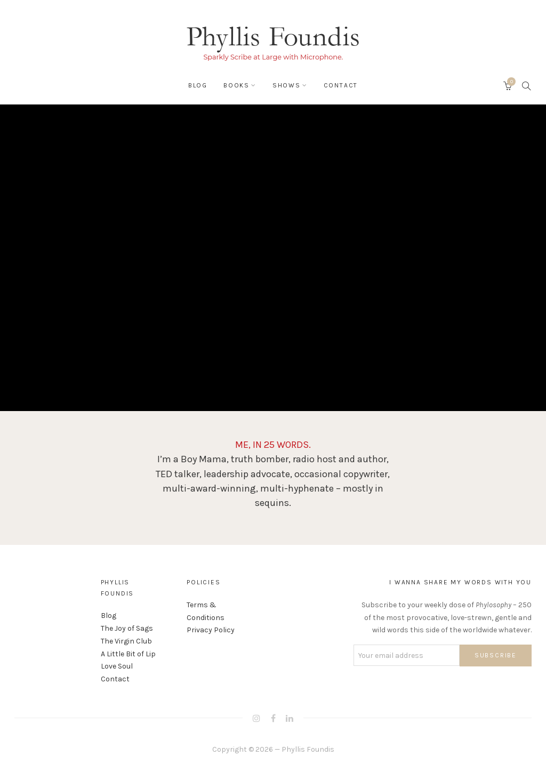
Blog (197, 85)
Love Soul (117, 666)
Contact (341, 85)
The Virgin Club (126, 641)
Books (236, 85)
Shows (286, 85)
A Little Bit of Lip (128, 653)
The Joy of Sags (127, 628)
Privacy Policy (211, 629)
